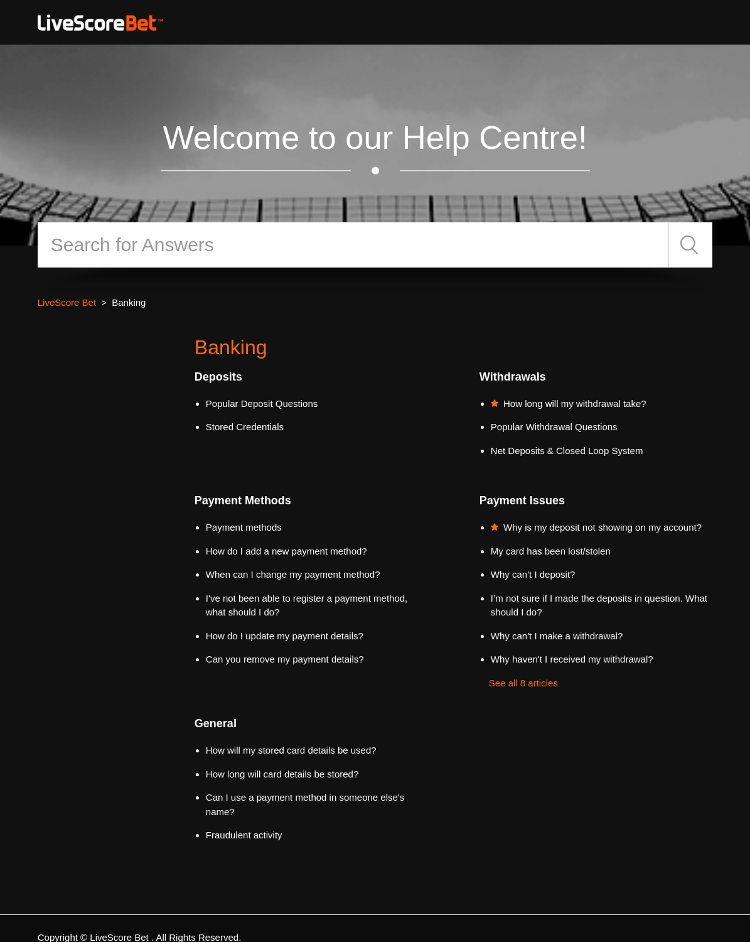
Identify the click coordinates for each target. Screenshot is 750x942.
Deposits (218, 377)
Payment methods (244, 527)
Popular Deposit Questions (262, 403)
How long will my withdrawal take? (574, 403)
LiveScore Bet (67, 302)
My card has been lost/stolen (551, 551)
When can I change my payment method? (293, 574)
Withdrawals (512, 377)
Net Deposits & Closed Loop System (567, 450)
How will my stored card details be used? (291, 750)
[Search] (353, 245)
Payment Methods (243, 500)
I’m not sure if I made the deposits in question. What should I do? (599, 605)
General (216, 723)
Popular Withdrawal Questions (554, 426)
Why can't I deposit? (533, 574)
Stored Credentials (245, 426)
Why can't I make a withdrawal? (557, 636)
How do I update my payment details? (284, 636)
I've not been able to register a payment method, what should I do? (306, 605)
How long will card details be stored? (282, 774)
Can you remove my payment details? (285, 659)
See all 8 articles (523, 683)
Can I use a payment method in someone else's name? (305, 804)
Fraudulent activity (244, 835)
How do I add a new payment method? (286, 551)
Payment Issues (522, 500)
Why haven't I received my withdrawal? (572, 659)
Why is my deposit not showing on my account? (602, 527)
